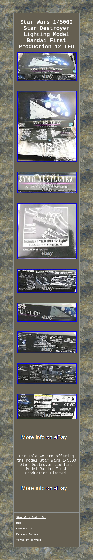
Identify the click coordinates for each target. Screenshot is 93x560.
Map (18, 523)
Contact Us (24, 528)
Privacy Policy (27, 534)
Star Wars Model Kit (31, 517)
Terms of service (29, 540)
